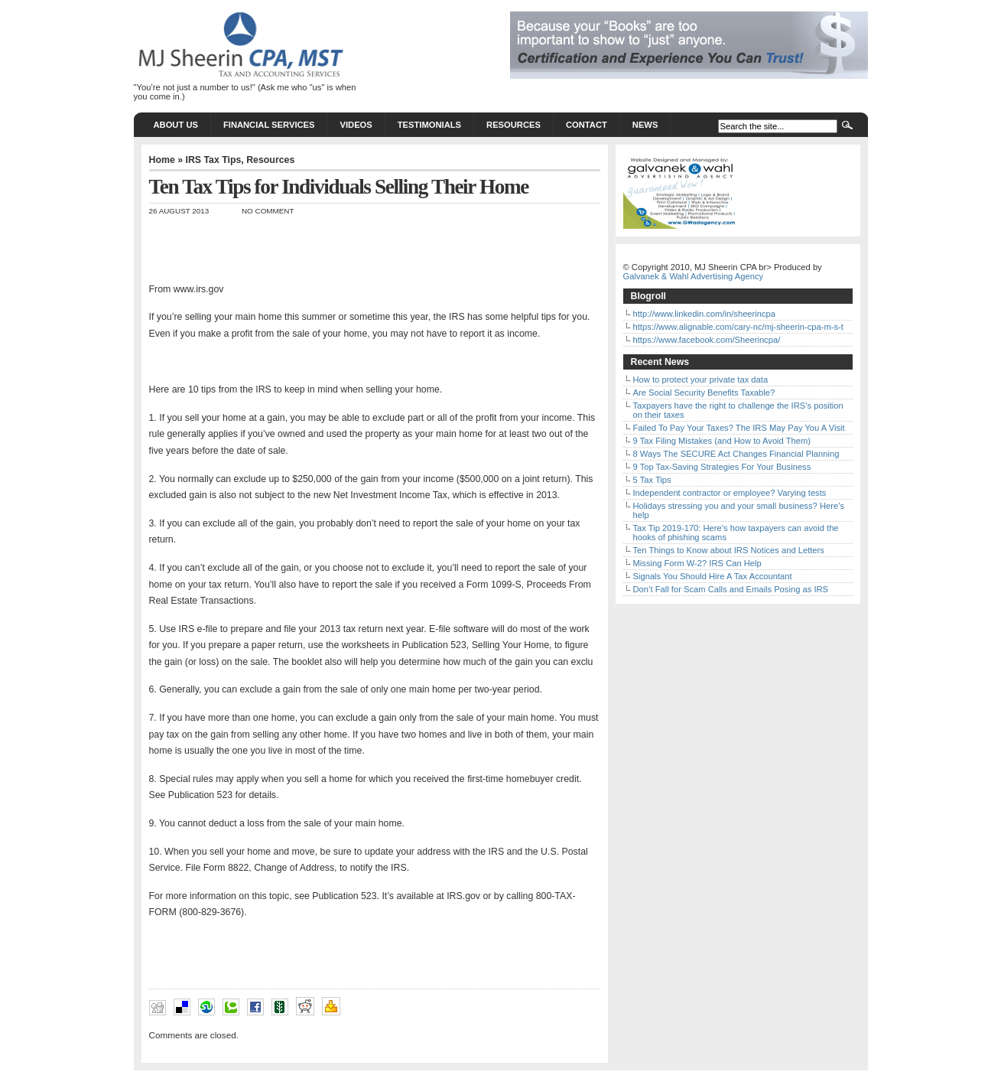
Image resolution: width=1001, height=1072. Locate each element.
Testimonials (429, 124)
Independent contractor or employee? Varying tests (730, 492)
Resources (513, 124)
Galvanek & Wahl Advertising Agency (693, 276)
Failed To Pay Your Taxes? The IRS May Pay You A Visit (739, 427)
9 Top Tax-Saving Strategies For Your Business (722, 466)
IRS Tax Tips (213, 160)
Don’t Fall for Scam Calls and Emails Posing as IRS (731, 589)
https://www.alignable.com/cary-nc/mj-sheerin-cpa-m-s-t (738, 326)
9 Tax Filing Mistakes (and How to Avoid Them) (722, 440)
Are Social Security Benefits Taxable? (704, 392)
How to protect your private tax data (701, 379)
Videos (356, 124)
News (645, 124)
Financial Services (269, 124)
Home (162, 160)
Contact (586, 124)
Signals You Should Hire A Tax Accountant (712, 576)
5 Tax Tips (652, 479)
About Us (176, 124)
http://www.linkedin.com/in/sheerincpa (704, 313)
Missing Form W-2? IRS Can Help (697, 563)
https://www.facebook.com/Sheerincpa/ (707, 339)
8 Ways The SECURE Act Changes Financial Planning (736, 453)
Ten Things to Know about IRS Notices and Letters (728, 550)
